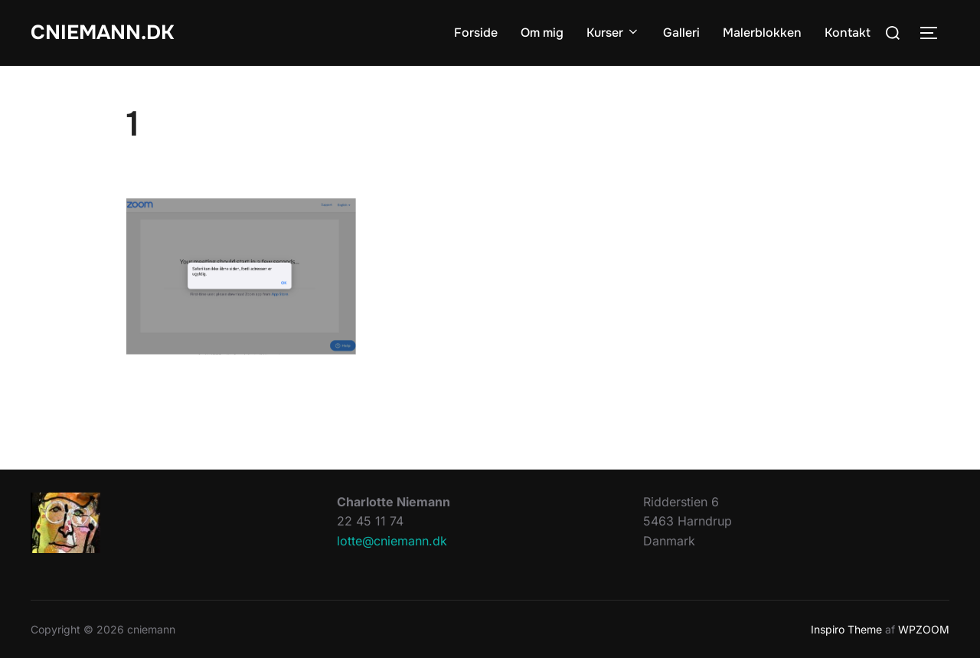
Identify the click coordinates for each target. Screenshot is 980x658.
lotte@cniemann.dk (392, 540)
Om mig (542, 33)
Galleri (681, 33)
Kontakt (848, 33)
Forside (476, 33)
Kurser (613, 33)
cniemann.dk (102, 32)
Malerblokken (762, 33)
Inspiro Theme (846, 629)
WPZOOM (923, 629)
